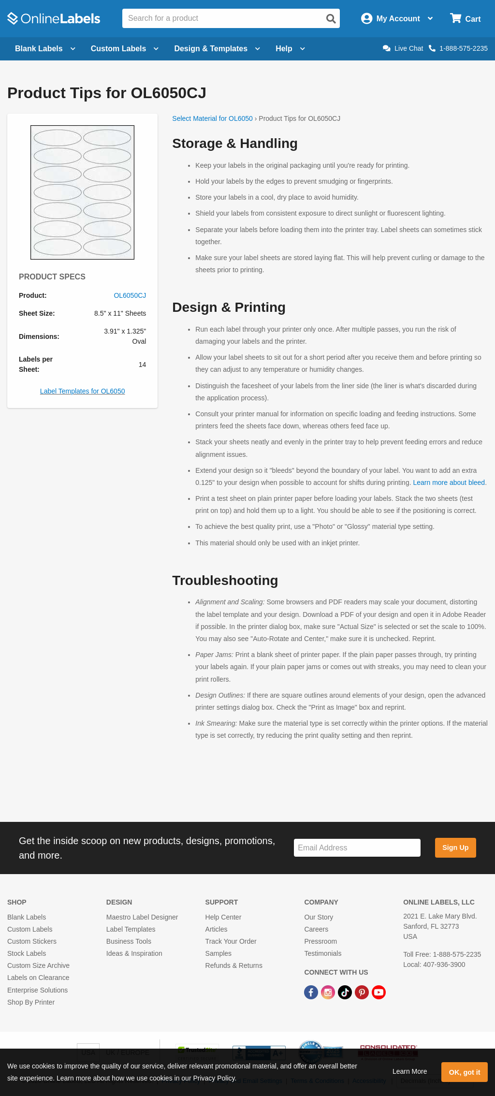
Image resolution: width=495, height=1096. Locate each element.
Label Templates (131, 929)
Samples (218, 953)
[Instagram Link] (329, 991)
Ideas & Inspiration (134, 953)
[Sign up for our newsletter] (357, 848)
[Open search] (331, 19)
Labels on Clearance (38, 977)
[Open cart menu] (465, 18)
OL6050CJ (130, 295)
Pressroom (320, 941)
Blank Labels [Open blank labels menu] (45, 48)
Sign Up (455, 847)
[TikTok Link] (346, 991)
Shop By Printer (31, 1002)
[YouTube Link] (379, 991)
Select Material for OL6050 (212, 118)
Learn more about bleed (449, 482)
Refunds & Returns (233, 965)
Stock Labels (26, 953)
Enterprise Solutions (37, 990)
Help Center (223, 917)
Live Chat (403, 48)
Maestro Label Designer (142, 917)
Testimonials (322, 953)
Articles (216, 929)
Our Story (318, 917)
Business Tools (128, 941)
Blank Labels (26, 917)
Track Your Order (231, 941)
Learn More (410, 1071)
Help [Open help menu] (290, 48)
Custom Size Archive (38, 965)
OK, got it (464, 1072)
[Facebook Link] (312, 991)
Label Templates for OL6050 (82, 391)
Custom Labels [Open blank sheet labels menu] (125, 48)
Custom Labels (29, 929)
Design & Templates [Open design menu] (217, 48)
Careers (316, 929)
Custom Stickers (32, 941)
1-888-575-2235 (458, 48)
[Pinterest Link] (363, 991)
